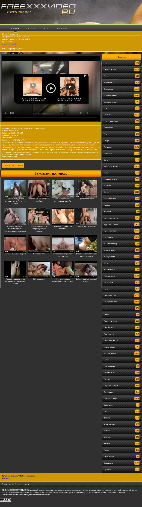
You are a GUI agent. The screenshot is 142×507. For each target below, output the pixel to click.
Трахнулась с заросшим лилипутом (62, 227)
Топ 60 (45, 28)
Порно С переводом (10, 34)
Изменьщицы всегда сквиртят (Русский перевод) (39, 228)
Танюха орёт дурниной (86, 226)
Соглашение (61, 28)
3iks (12, 484)
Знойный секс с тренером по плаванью (62, 255)
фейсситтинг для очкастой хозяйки (86, 280)
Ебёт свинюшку (39, 279)
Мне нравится (9, 157)
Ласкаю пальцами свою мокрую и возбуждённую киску (15, 281)
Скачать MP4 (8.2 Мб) (13, 165)
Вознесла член (39, 254)
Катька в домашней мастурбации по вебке (62, 200)
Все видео (31, 28)
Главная (15, 28)
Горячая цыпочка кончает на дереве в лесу (86, 255)
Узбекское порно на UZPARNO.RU (16, 39)
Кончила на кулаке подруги (15, 254)
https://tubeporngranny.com (12, 48)
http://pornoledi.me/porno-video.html (16, 37)
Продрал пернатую (86, 199)
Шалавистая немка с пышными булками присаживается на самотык (15, 228)
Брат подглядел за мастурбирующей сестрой (62, 280)
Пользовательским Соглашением (15, 495)
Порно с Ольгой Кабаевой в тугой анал (39, 200)
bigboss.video (7, 41)
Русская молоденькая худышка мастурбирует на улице (15, 201)
